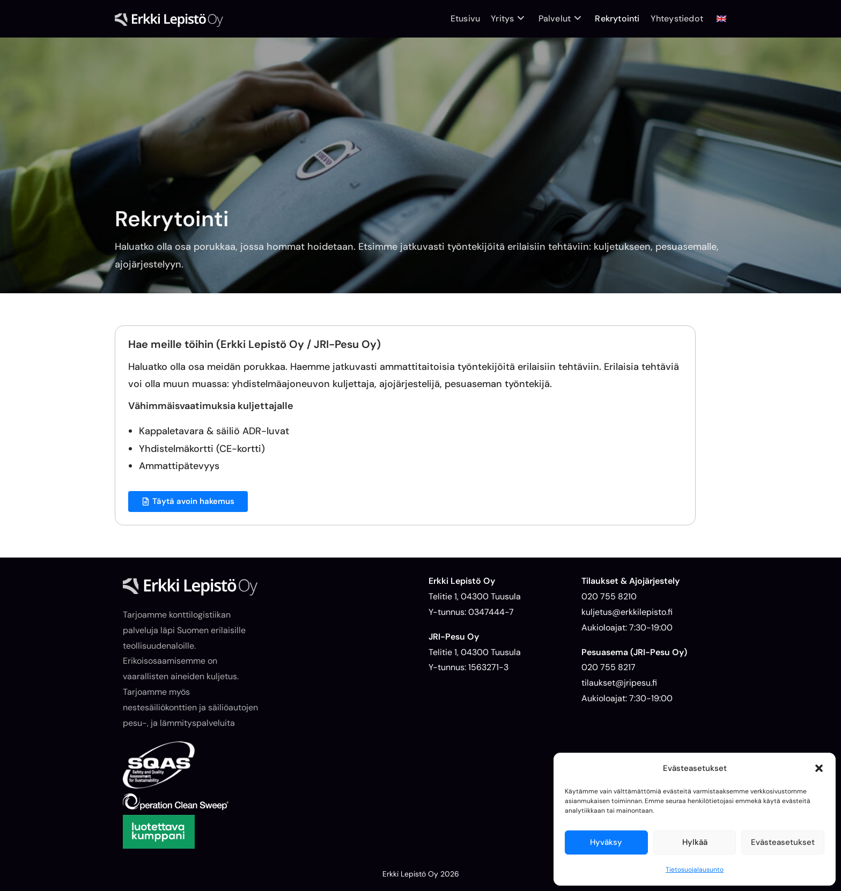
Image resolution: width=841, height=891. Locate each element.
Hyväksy (606, 842)
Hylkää (694, 842)
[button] (819, 768)
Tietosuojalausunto (695, 869)
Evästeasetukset (783, 842)
